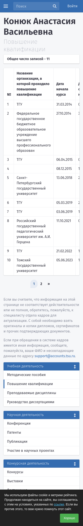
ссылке (59, 504)
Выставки (15, 481)
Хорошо (69, 518)
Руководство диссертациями (30, 402)
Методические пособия (26, 375)
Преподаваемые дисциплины (31, 393)
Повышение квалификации (30, 384)
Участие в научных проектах (30, 450)
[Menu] (6, 6)
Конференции (19, 423)
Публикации (17, 441)
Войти (73, 6)
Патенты (14, 432)
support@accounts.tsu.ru (55, 356)
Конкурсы (15, 472)
